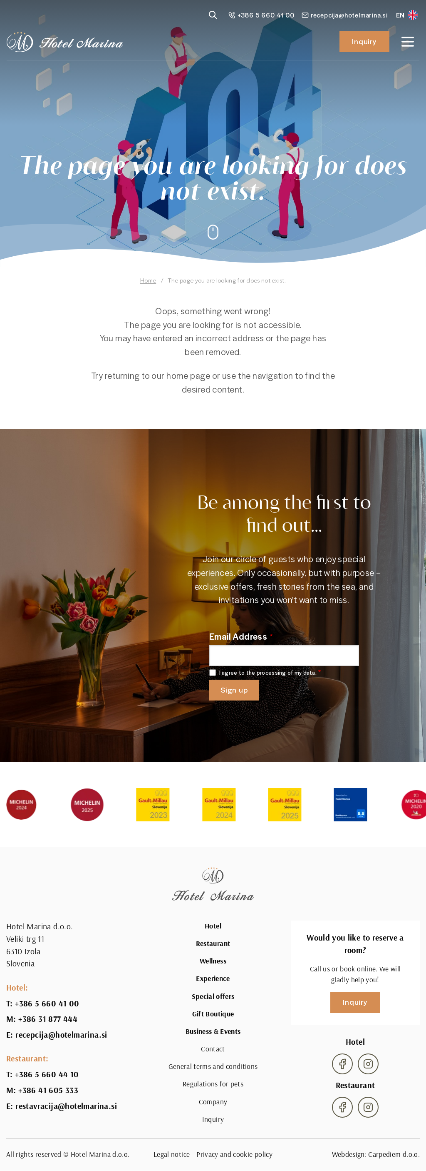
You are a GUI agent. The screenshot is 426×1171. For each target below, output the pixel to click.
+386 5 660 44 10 (47, 1074)
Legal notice (172, 1154)
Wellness (213, 961)
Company (213, 1101)
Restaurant (213, 943)
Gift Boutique (213, 1014)
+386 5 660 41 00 (47, 1003)
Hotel (213, 926)
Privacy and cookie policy (234, 1154)
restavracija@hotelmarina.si (66, 1106)
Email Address (238, 636)
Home (148, 280)
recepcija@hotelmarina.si (61, 1035)
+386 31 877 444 (47, 1019)
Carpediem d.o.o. (394, 1154)
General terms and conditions (213, 1066)
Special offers (213, 996)
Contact (213, 1048)
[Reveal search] (213, 15)
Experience (213, 978)
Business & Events (213, 1031)
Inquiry (364, 41)
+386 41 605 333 (48, 1090)
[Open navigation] (407, 41)
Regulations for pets (213, 1083)
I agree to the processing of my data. (268, 672)
